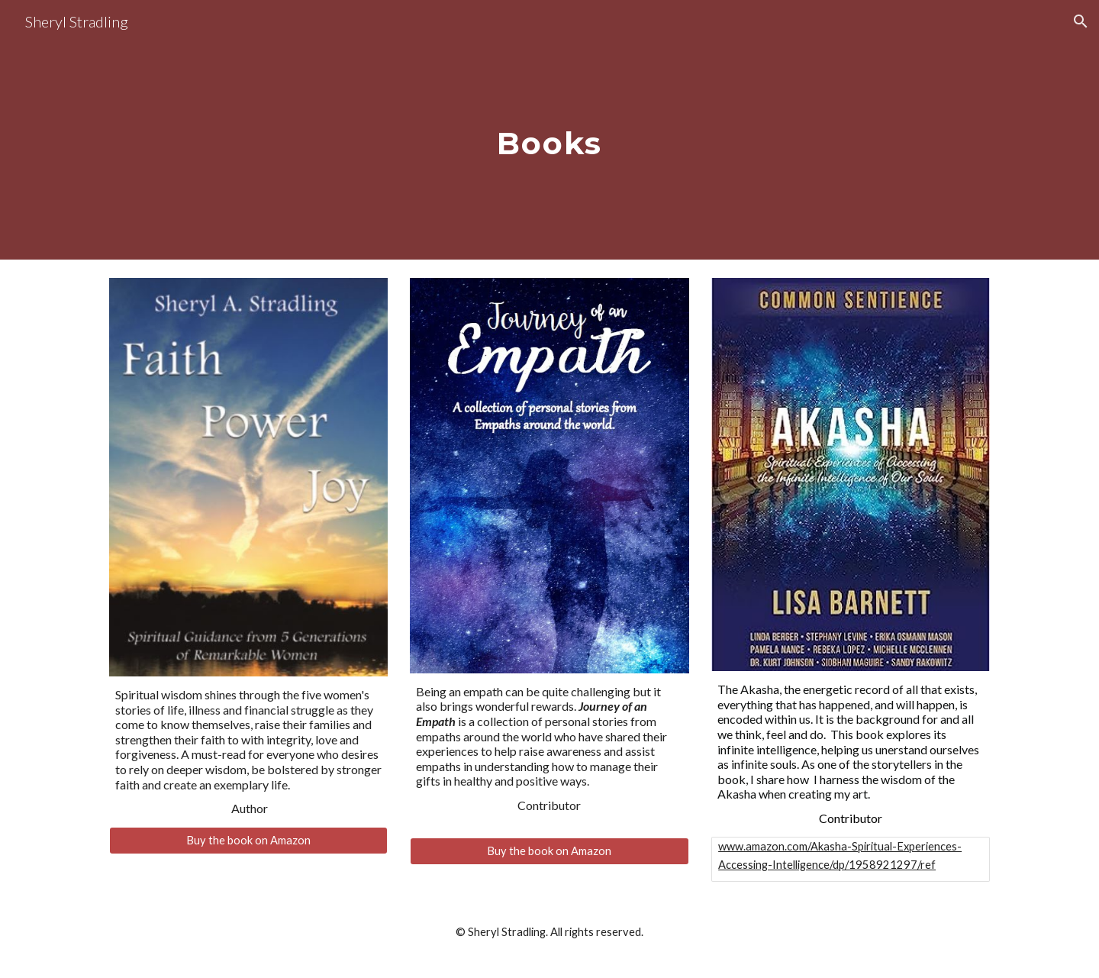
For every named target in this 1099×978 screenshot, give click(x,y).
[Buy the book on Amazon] (248, 840)
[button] (1080, 21)
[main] (549, 129)
